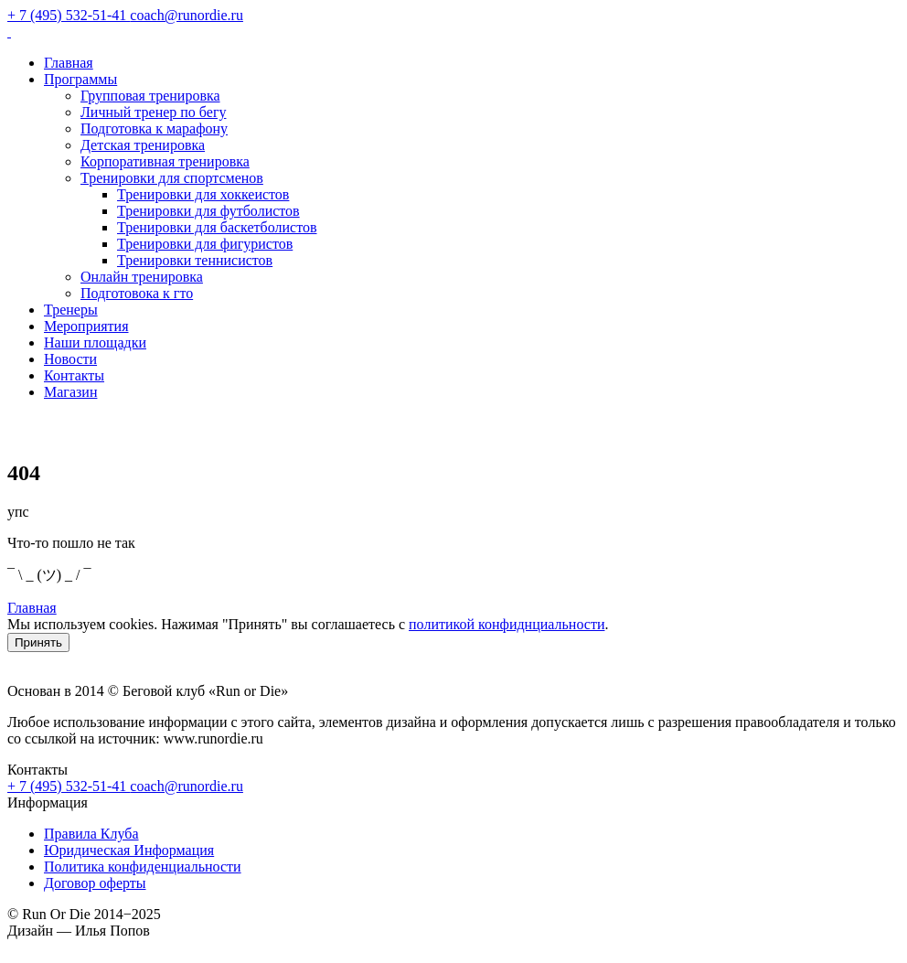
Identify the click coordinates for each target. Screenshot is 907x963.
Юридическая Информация (129, 850)
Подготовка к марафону (154, 128)
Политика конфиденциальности (142, 866)
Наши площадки (95, 342)
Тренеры (71, 309)
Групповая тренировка (150, 95)
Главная (68, 62)
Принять (38, 642)
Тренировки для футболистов (208, 211)
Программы (80, 79)
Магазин (70, 392)
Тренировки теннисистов (194, 260)
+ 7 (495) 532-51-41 (68, 786)
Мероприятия (86, 326)
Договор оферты (95, 883)
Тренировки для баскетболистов (217, 227)
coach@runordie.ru (186, 786)
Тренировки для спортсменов (171, 178)
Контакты (74, 375)
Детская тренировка (142, 145)
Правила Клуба (91, 833)
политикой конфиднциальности (506, 624)
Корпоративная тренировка (165, 161)
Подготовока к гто (136, 293)
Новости (70, 359)
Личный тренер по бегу (153, 112)
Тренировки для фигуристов (205, 243)
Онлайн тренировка (141, 276)
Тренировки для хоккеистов (203, 194)
